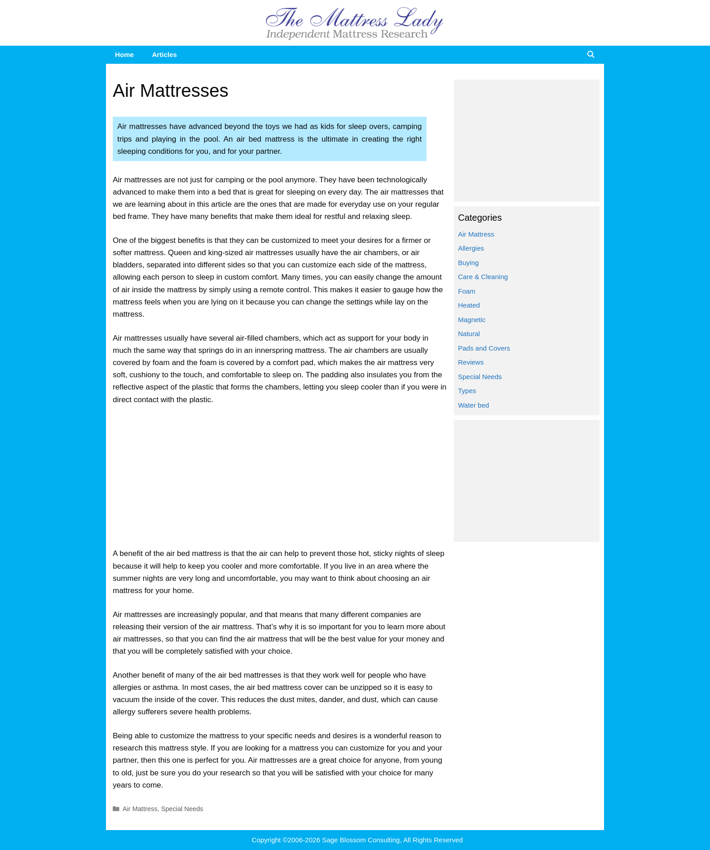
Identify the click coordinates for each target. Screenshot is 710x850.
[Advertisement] (281, 480)
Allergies (471, 248)
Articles (164, 54)
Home (124, 54)
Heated (469, 305)
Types (467, 390)
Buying (468, 262)
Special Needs (182, 808)
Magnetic (472, 319)
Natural (469, 333)
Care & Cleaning (483, 276)
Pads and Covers (484, 348)
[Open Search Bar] (590, 55)
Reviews (471, 362)
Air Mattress (140, 808)
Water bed (473, 405)
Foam (466, 291)
